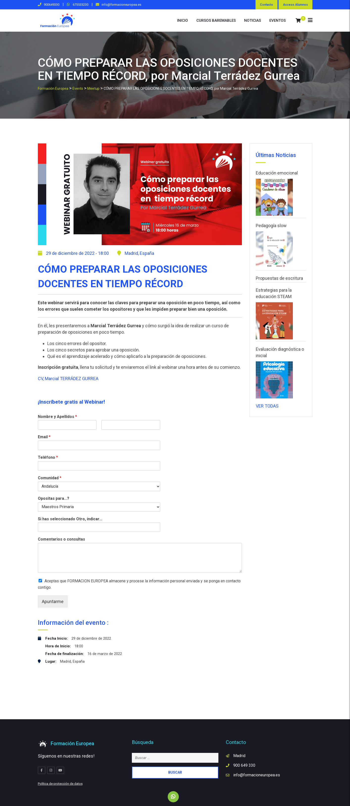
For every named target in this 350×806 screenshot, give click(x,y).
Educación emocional (277, 172)
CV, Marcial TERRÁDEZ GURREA (68, 378)
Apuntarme (53, 601)
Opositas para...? (53, 498)
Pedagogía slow (271, 225)
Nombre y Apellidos (57, 416)
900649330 (51, 4)
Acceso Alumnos (295, 4)
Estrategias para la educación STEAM (274, 293)
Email (44, 437)
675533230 (80, 4)
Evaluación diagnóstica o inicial (280, 352)
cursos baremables (216, 20)
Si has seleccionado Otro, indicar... (70, 519)
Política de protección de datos (60, 783)
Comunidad (49, 478)
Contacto (266, 4)
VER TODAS (267, 406)
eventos (277, 20)
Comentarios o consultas (61, 539)
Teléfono (48, 457)
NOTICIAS (252, 20)
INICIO (182, 20)
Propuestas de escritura (279, 278)
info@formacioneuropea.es (121, 4)
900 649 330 (244, 765)
